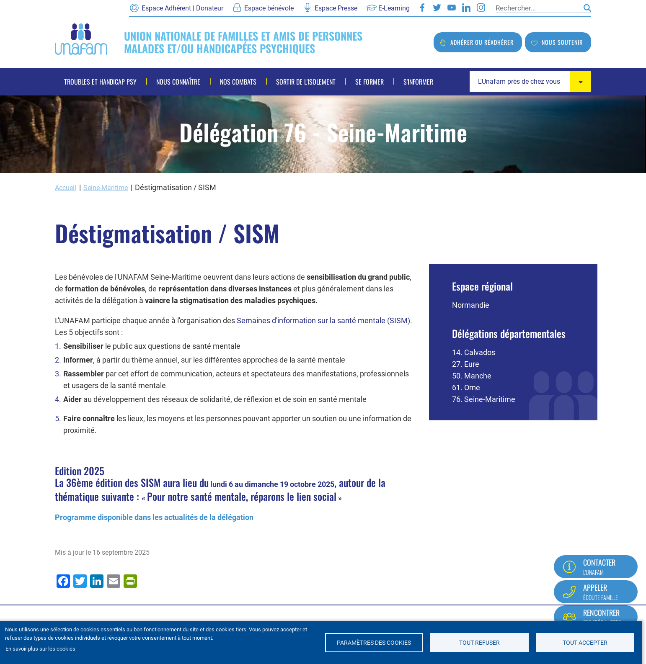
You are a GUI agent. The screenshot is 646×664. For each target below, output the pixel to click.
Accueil (67, 187)
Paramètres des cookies (374, 642)
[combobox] (530, 81)
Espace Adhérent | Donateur (182, 8)
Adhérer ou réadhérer (482, 42)
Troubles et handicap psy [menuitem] (100, 82)
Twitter (437, 7)
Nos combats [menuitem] (238, 82)
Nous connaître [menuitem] (178, 82)
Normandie (470, 304)
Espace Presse (336, 8)
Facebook (422, 7)
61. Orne (466, 387)
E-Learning (394, 8)
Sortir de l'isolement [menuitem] (306, 82)
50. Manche (471, 375)
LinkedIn (466, 7)
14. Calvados (473, 351)
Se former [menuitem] (369, 82)
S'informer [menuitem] (418, 82)
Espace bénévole (269, 8)
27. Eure (465, 363)
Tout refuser (479, 642)
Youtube (451, 7)
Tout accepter (585, 642)
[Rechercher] (537, 8)
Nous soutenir (562, 42)
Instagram (481, 7)
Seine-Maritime (111, 187)
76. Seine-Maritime (483, 398)
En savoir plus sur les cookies (40, 649)
